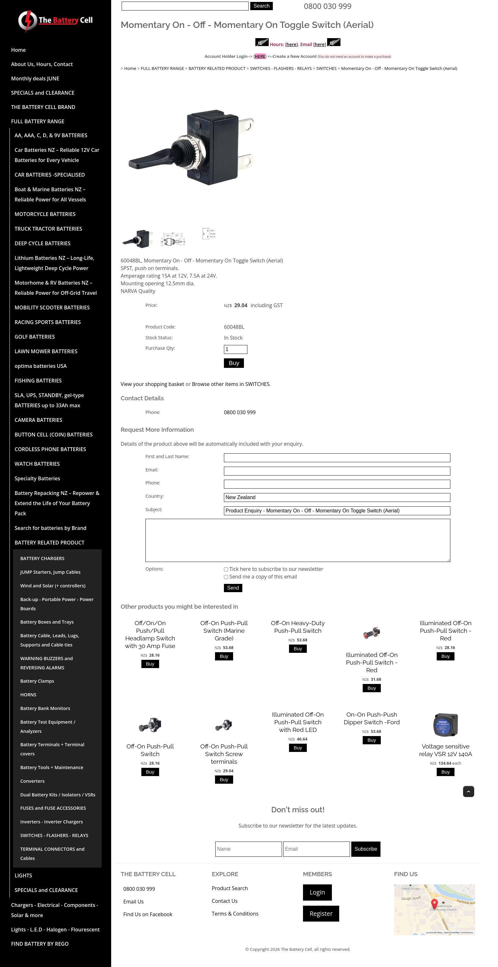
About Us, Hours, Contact (42, 64)
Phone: (152, 412)
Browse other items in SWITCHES (230, 384)
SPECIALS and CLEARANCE (42, 92)
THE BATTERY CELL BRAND (43, 107)
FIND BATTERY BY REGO (40, 943)
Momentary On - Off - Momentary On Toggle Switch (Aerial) (399, 68)
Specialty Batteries (37, 478)
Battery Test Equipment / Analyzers (47, 726)
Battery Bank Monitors (45, 708)
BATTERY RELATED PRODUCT (49, 542)
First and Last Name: (167, 456)
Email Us (133, 910)
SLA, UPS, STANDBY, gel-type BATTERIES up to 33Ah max (49, 400)
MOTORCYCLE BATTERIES (45, 214)
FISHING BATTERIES (38, 380)
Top (468, 800)
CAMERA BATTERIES (38, 419)
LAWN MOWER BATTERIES (46, 351)
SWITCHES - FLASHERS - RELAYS (54, 835)
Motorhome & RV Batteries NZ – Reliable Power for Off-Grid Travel (56, 287)
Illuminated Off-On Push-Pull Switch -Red (372, 671)
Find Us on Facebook (147, 923)
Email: (151, 470)
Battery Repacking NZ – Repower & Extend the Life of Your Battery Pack (57, 503)
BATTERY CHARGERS (42, 558)
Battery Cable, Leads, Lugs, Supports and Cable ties (49, 640)
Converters (32, 781)
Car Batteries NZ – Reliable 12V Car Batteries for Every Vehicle (57, 155)
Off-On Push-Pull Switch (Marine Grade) (224, 639)
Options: (154, 578)
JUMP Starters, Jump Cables (50, 572)
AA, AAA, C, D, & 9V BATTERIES (51, 135)
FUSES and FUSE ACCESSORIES (53, 808)
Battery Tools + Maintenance (51, 767)
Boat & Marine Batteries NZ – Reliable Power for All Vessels (50, 194)
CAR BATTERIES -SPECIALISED (50, 174)
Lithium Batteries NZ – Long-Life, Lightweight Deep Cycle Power (54, 263)
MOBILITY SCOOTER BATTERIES (52, 307)
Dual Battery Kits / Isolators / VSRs (57, 795)
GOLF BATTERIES (35, 336)
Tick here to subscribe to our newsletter (273, 577)
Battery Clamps (37, 681)
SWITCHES (326, 68)
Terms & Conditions (235, 922)
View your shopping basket (152, 384)
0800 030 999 (328, 6)
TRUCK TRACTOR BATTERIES (48, 228)
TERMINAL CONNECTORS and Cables (52, 853)
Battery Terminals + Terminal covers (52, 749)
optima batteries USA (41, 365)
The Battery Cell (296, 958)
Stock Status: (158, 338)
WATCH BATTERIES (37, 463)
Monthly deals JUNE (35, 78)
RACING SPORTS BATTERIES (48, 322)
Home (18, 49)
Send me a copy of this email (260, 585)
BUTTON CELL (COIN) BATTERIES (54, 434)
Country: (154, 496)
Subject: (153, 509)
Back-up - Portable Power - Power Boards (57, 604)
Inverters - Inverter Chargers (51, 822)
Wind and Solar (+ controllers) (52, 586)
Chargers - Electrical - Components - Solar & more (54, 910)
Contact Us (225, 909)
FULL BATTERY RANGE (37, 121)
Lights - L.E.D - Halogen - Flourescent (55, 929)
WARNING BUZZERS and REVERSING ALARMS (46, 663)
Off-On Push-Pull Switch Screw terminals (224, 763)
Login (317, 901)
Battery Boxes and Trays (47, 622)
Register (321, 922)
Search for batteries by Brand (50, 527)
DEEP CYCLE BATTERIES (43, 243)
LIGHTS (23, 875)
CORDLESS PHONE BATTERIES (50, 449)
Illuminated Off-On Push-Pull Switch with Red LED (298, 731)
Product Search (230, 897)
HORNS (28, 695)
